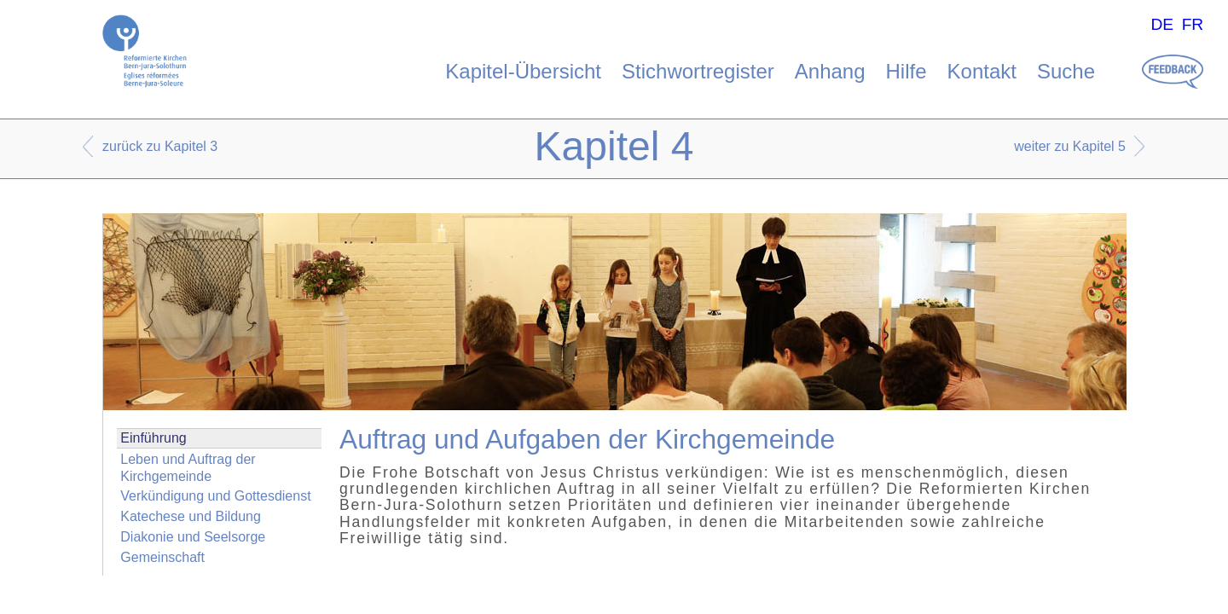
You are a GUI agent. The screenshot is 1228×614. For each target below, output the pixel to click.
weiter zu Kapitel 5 (1070, 146)
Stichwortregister (698, 71)
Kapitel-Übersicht (523, 71)
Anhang (830, 71)
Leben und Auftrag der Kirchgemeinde (187, 467)
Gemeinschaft (162, 557)
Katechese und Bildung (190, 516)
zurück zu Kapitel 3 (159, 146)
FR (1193, 24)
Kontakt (982, 71)
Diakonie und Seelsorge (192, 537)
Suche (1066, 71)
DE (1161, 24)
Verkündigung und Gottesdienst (215, 496)
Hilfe (906, 71)
